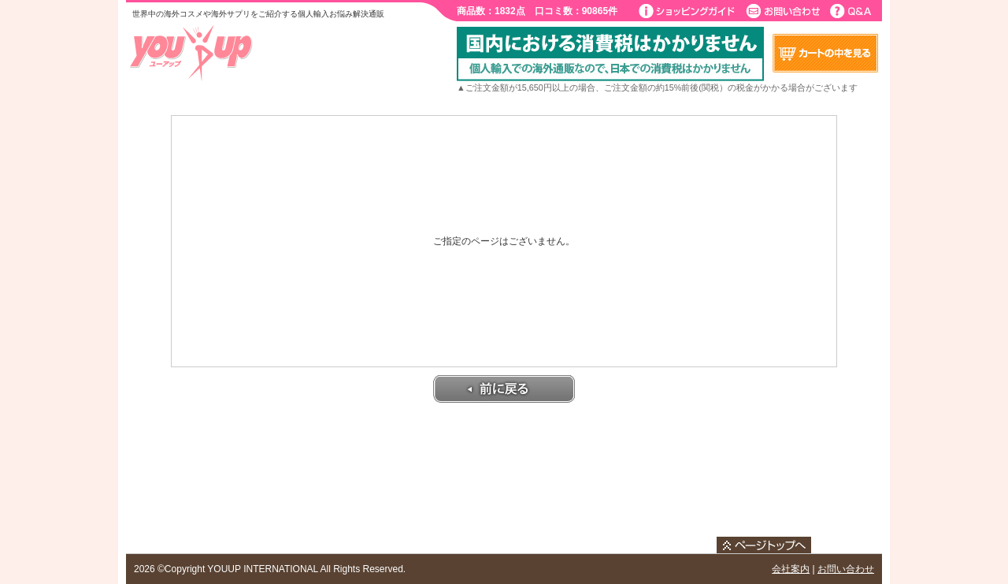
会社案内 (791, 569)
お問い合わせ (845, 569)
